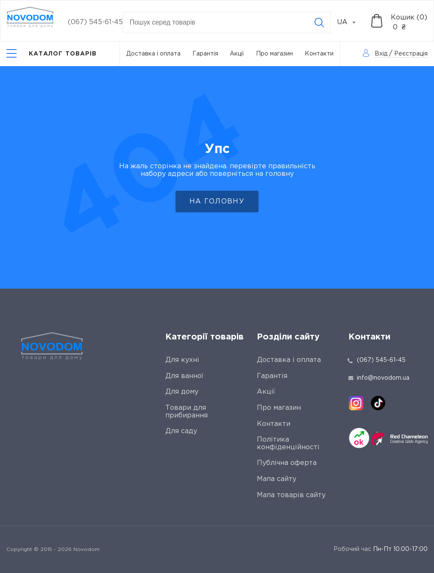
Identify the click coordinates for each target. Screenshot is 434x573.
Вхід (381, 53)
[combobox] (351, 22)
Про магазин (274, 53)
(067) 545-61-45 (95, 22)
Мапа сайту (276, 479)
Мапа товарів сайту (291, 495)
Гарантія (205, 53)
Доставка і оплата (153, 53)
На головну (217, 201)
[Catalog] (51, 53)
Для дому (181, 392)
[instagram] (356, 403)
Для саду (181, 431)
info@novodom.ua (378, 378)
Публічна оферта (287, 463)
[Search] (319, 22)
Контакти (319, 53)
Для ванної (184, 376)
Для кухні (182, 360)
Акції (237, 53)
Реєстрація (411, 53)
